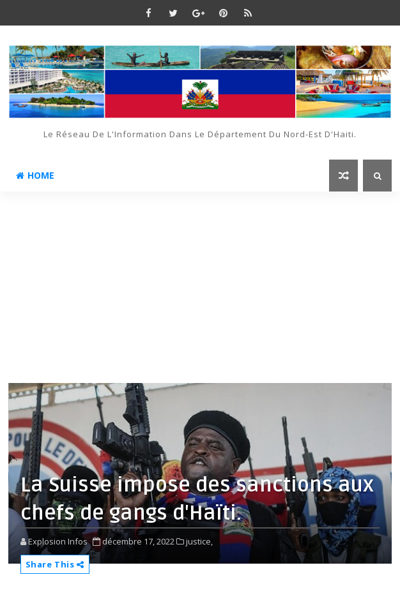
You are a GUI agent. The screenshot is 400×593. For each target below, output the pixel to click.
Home (35, 175)
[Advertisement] (200, 287)
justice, (199, 541)
